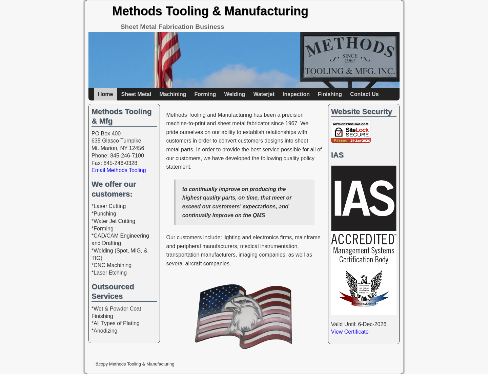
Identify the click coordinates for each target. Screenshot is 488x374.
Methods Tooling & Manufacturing (210, 11)
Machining (172, 94)
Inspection (296, 94)
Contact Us (364, 94)
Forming (205, 94)
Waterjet (263, 94)
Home (105, 94)
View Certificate (350, 332)
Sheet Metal (136, 94)
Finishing (330, 94)
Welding (234, 94)
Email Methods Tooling (119, 170)
